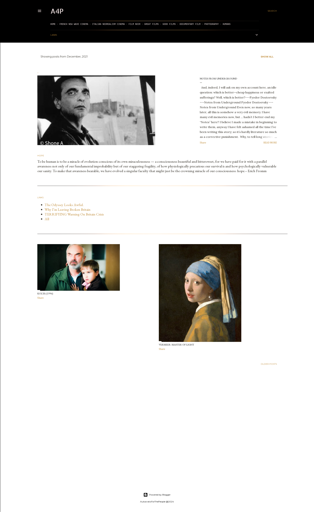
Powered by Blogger (157, 495)
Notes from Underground (218, 78)
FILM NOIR (135, 24)
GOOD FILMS (169, 24)
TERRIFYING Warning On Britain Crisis (74, 214)
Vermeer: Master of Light (176, 344)
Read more (270, 142)
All (47, 219)
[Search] (272, 11)
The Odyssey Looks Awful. (64, 204)
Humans (226, 24)
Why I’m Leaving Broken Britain (67, 209)
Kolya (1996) (45, 293)
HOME (53, 24)
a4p (56, 11)
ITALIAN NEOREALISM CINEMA (108, 24)
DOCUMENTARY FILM (189, 24)
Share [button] (203, 142)
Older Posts (269, 364)
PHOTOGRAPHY (211, 24)
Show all (267, 56)
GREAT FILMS (151, 24)
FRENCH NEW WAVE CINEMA (73, 24)
